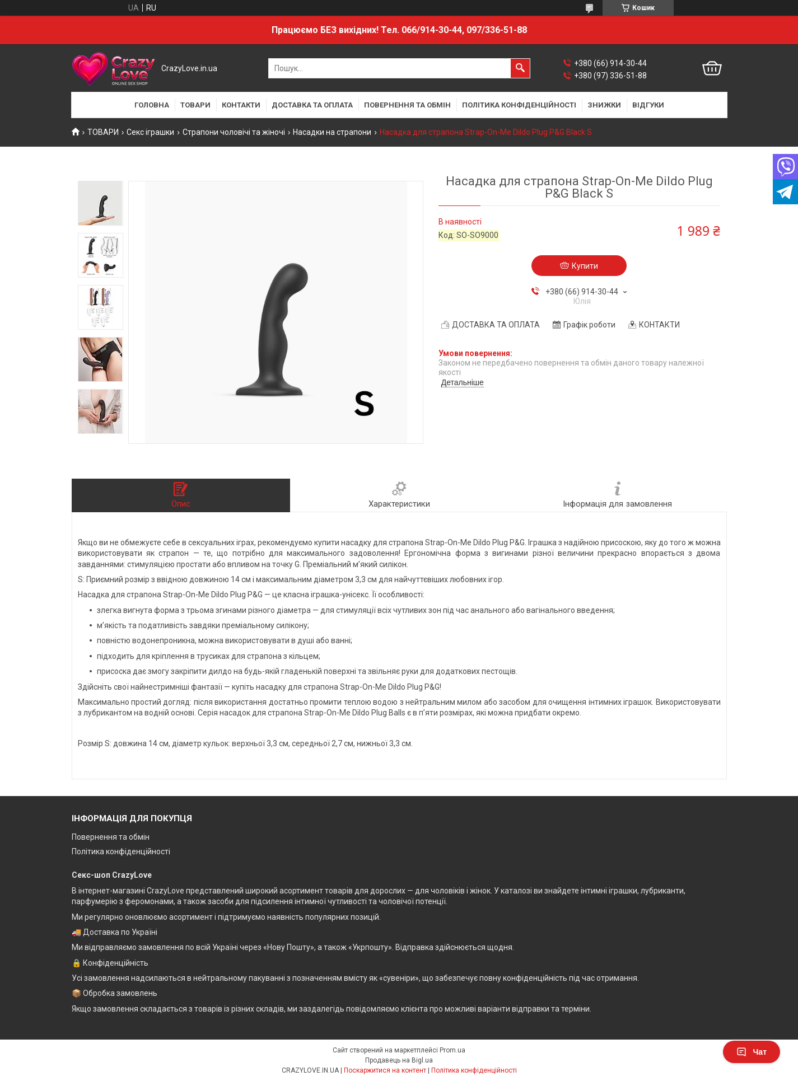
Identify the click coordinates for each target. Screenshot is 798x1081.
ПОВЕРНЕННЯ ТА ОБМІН (407, 105)
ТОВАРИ (195, 105)
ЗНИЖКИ (604, 105)
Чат (751, 1052)
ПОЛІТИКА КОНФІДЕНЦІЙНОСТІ (519, 105)
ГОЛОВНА (151, 105)
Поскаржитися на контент (385, 1070)
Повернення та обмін (111, 836)
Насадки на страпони (332, 132)
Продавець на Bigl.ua (399, 1060)
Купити (585, 265)
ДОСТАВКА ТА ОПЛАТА (312, 105)
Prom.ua (452, 1050)
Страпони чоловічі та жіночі (234, 132)
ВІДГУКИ (648, 105)
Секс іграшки (150, 132)
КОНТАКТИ (241, 105)
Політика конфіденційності (121, 851)
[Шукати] (520, 68)
